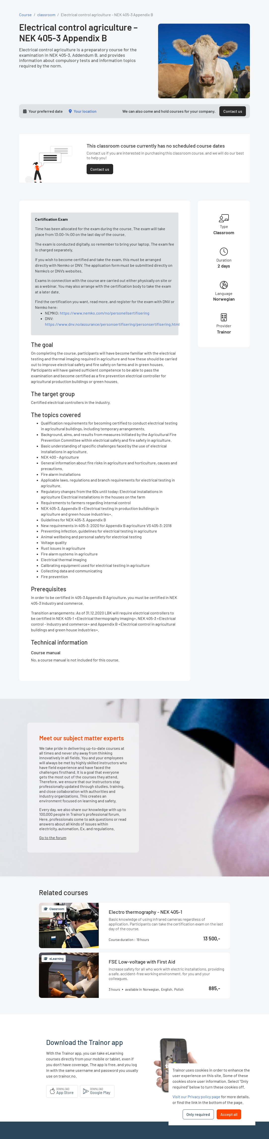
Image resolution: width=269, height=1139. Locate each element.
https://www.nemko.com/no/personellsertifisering (104, 313)
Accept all (228, 1114)
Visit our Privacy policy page (196, 1096)
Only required (198, 1114)
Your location (85, 111)
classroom (46, 14)
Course (25, 14)
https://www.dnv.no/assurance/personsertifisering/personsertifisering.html (112, 324)
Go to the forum (52, 837)
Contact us (232, 111)
